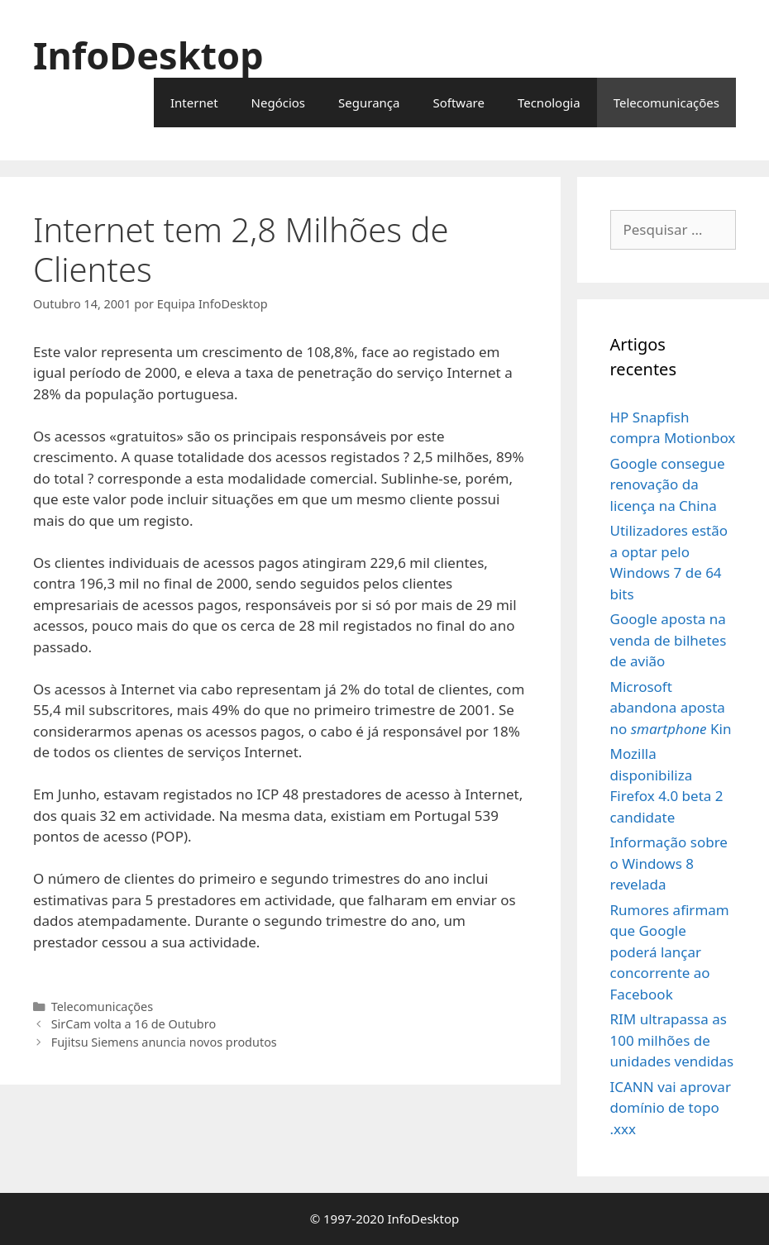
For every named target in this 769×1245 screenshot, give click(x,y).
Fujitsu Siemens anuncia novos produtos (164, 1042)
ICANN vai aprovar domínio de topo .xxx (670, 1107)
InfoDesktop (148, 55)
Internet (194, 102)
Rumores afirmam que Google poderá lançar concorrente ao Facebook (669, 952)
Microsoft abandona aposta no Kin (671, 707)
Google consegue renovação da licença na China (667, 484)
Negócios (278, 102)
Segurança (368, 102)
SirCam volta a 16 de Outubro (133, 1024)
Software (458, 102)
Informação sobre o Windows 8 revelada (669, 863)
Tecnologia (549, 102)
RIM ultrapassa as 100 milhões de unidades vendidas (672, 1040)
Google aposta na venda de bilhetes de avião (668, 639)
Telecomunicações (666, 102)
